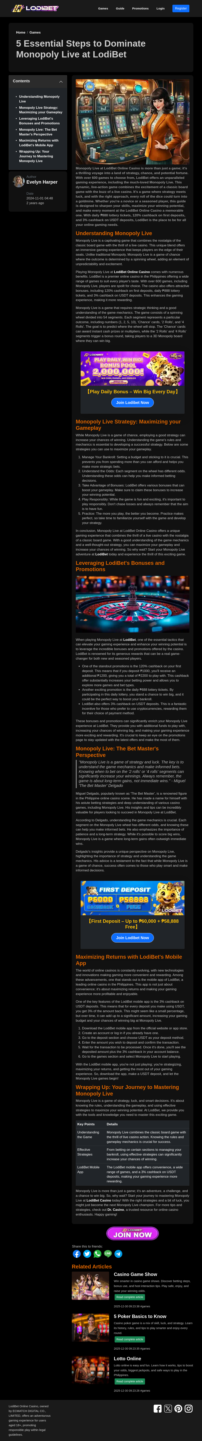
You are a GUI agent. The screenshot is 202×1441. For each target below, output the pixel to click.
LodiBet (101, 554)
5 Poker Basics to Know (140, 1316)
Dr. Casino (116, 1210)
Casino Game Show (135, 1274)
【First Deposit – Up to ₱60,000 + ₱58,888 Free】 (132, 923)
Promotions (140, 8)
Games (103, 8)
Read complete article (129, 1297)
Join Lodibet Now (132, 402)
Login (161, 8)
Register (181, 8)
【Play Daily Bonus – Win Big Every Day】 (132, 391)
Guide (120, 8)
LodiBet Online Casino (132, 272)
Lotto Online (127, 1358)
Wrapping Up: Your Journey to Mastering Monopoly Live (36, 156)
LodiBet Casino (99, 1200)
